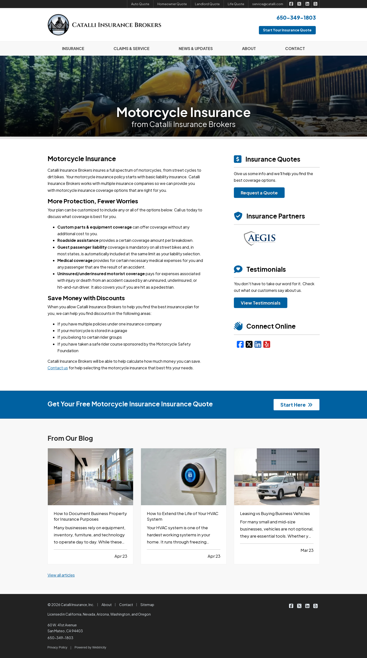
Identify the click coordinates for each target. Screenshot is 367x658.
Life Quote (236, 4)
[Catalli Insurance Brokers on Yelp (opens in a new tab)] (316, 4)
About (106, 604)
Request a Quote (259, 192)
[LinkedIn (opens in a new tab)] (257, 344)
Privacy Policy (57, 647)
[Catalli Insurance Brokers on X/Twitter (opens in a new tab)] (299, 4)
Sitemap (147, 604)
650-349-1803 (60, 637)
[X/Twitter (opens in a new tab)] (249, 344)
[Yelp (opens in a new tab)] (266, 344)
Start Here (296, 404)
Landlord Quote (207, 4)
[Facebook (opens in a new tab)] (240, 344)
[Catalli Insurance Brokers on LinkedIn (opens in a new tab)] (308, 4)
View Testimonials (260, 303)
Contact (126, 604)
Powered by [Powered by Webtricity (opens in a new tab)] (90, 647)
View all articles (61, 575)
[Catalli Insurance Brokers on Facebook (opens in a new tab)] (291, 4)
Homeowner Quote (172, 4)
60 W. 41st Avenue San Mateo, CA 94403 (65, 628)
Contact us (58, 367)
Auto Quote (140, 4)
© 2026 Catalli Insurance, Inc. (71, 604)
